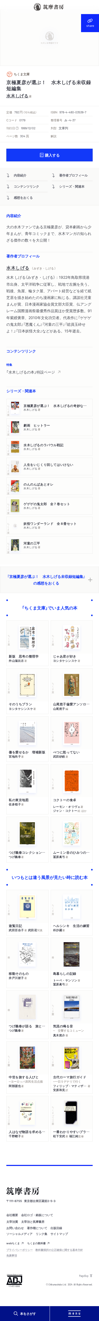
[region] (49, 368)
